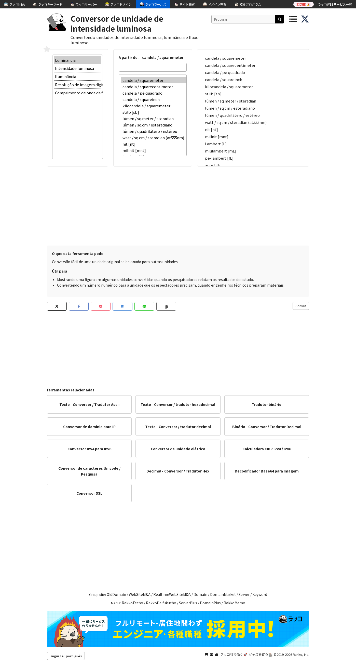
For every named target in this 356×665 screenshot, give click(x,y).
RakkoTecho (132, 602)
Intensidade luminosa (77, 68)
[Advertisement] (178, 204)
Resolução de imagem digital (77, 85)
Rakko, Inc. (301, 654)
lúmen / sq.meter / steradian (153, 118)
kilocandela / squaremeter (153, 106)
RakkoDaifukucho (161, 602)
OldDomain (116, 594)
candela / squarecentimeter (153, 86)
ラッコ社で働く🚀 (233, 654)
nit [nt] (153, 144)
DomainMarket (223, 594)
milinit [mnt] (153, 150)
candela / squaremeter (153, 80)
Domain (200, 594)
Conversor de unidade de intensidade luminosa (117, 23)
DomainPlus (210, 602)
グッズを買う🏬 (260, 654)
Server (244, 594)
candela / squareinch (153, 99)
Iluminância (77, 76)
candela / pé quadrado (153, 93)
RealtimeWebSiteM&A (172, 594)
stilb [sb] (153, 112)
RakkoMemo (234, 602)
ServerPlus (188, 602)
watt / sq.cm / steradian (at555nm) (153, 137)
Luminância (77, 60)
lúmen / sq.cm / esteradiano (153, 125)
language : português (66, 656)
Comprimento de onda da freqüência (77, 93)
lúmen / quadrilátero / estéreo (153, 131)
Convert (300, 306)
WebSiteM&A (139, 594)
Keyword (259, 594)
